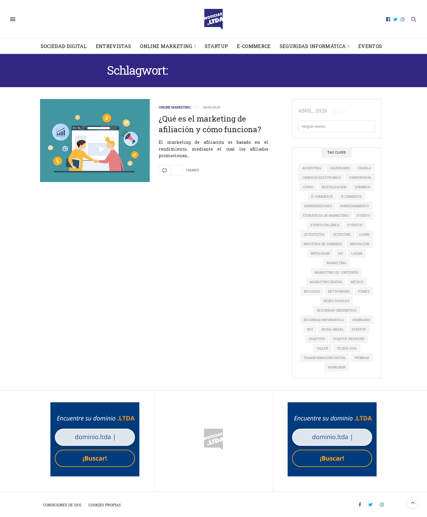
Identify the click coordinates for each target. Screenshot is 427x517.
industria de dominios (323, 244)
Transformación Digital (325, 357)
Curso (308, 187)
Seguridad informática (313, 46)
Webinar (361, 357)
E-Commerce (253, 46)
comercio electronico (321, 177)
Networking (339, 291)
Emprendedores (318, 206)
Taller (322, 348)
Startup (216, 46)
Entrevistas (113, 46)
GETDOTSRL (342, 234)
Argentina (311, 168)
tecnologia (347, 348)
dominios (362, 187)
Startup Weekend (348, 338)
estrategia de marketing (325, 215)
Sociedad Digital (64, 46)
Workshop (336, 367)
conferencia (360, 177)
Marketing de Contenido (336, 272)
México (357, 282)
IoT (340, 253)
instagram (320, 253)
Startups (317, 338)
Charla (364, 168)
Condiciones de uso (62, 504)
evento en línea (324, 225)
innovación (359, 244)
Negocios (312, 291)
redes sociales (336, 301)
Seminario (361, 319)
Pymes (363, 291)
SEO (310, 329)
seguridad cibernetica (336, 310)
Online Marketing (166, 46)
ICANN (364, 234)
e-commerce (322, 196)
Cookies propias (104, 504)
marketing (336, 263)
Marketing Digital (326, 282)
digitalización (334, 187)
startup (359, 329)
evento (363, 215)
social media (332, 329)
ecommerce (351, 196)
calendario (339, 168)
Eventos (370, 46)
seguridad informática (323, 319)
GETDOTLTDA (314, 234)
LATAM (356, 253)
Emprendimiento (354, 206)
